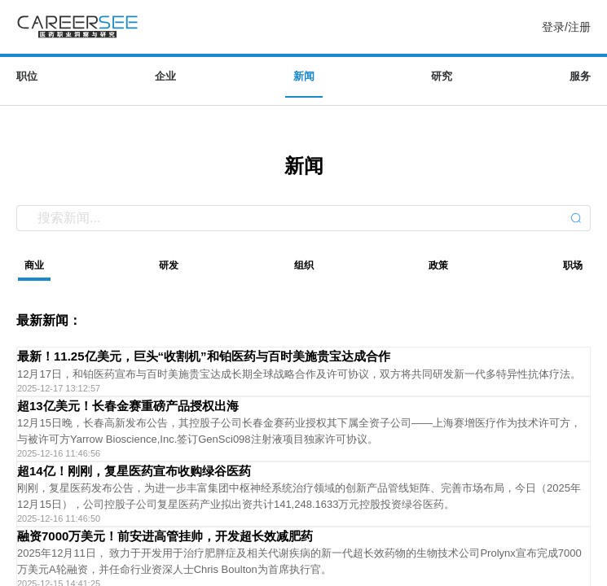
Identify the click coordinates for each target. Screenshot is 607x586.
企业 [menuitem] (165, 76)
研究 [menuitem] (441, 76)
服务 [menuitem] (580, 76)
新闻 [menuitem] (303, 76)
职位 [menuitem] (26, 76)
